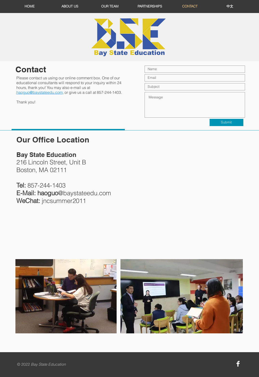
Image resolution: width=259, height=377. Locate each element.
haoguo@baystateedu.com (39, 92)
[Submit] (226, 122)
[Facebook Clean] (238, 364)
